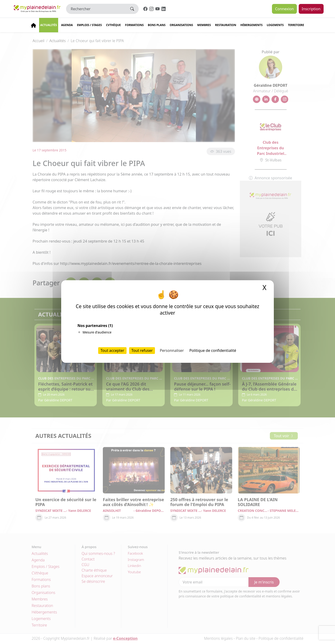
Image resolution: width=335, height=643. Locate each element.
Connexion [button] (284, 8)
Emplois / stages (89, 25)
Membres (204, 25)
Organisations (181, 25)
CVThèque (113, 25)
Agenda (67, 25)
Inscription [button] (311, 8)
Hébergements (251, 25)
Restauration (225, 25)
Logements (275, 25)
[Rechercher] (96, 9)
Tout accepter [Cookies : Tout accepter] (112, 350)
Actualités (48, 25)
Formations (134, 25)
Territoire (296, 25)
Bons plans (157, 25)
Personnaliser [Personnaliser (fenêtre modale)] (172, 350)
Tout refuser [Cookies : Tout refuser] (142, 350)
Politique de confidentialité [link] (212, 350)
